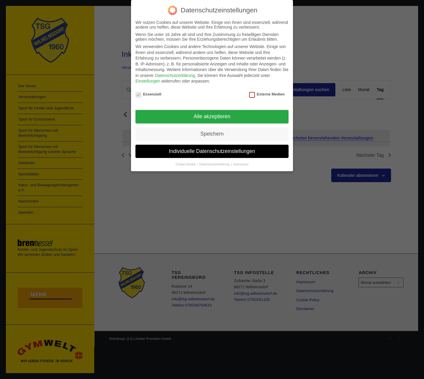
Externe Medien (267, 94)
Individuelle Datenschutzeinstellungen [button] (212, 151)
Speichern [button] (212, 133)
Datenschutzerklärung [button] (214, 164)
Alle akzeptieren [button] (212, 116)
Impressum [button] (241, 164)
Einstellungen (147, 81)
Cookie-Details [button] (185, 164)
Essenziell (148, 94)
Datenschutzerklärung (175, 75)
